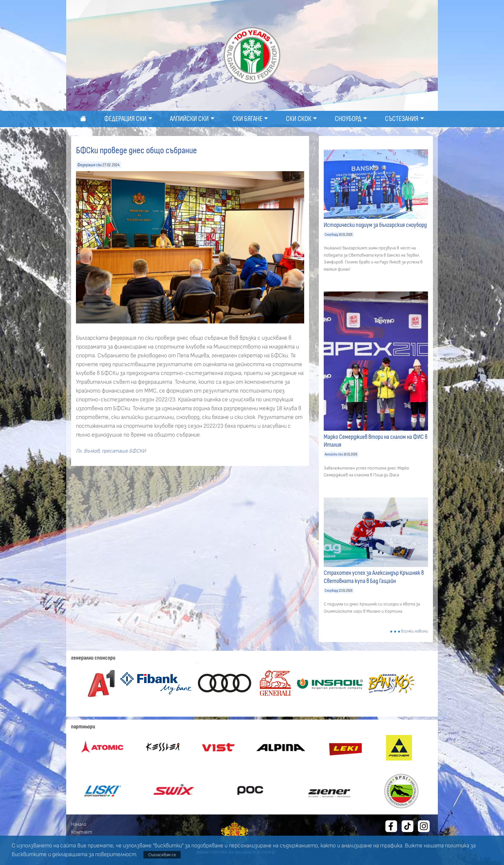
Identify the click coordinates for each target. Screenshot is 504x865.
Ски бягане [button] (247, 118)
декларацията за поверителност (94, 855)
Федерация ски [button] (125, 118)
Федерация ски (89, 164)
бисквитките (29, 855)
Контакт (81, 832)
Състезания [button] (401, 118)
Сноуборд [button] (348, 118)
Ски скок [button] (298, 118)
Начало (78, 824)
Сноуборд (331, 234)
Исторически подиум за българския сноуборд (375, 225)
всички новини (414, 631)
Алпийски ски (334, 454)
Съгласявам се (162, 854)
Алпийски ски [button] (189, 118)
